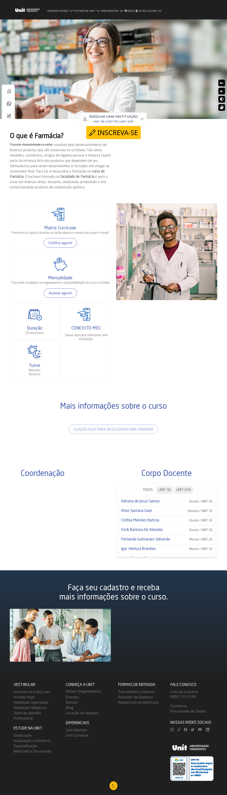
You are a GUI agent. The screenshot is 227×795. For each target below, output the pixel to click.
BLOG (130, 11)
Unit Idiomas (76, 730)
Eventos (72, 697)
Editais (71, 691)
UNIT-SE (165, 490)
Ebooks (72, 702)
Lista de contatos (184, 691)
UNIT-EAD (183, 490)
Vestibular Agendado (31, 702)
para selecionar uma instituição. (86, 337)
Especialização (25, 745)
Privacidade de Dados (188, 711)
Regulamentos (90, 691)
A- (221, 91)
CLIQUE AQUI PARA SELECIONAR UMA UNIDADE (113, 429)
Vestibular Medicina (30, 707)
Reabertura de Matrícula (138, 702)
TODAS (148, 490)
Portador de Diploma (135, 697)
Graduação (23, 735)
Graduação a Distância (32, 740)
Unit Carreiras (77, 735)
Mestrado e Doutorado (32, 751)
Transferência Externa (136, 691)
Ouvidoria (178, 705)
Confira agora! (60, 242)
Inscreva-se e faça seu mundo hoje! (32, 694)
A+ (221, 83)
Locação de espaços (82, 713)
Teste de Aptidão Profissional (27, 716)
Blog (69, 707)
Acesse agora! (60, 293)
